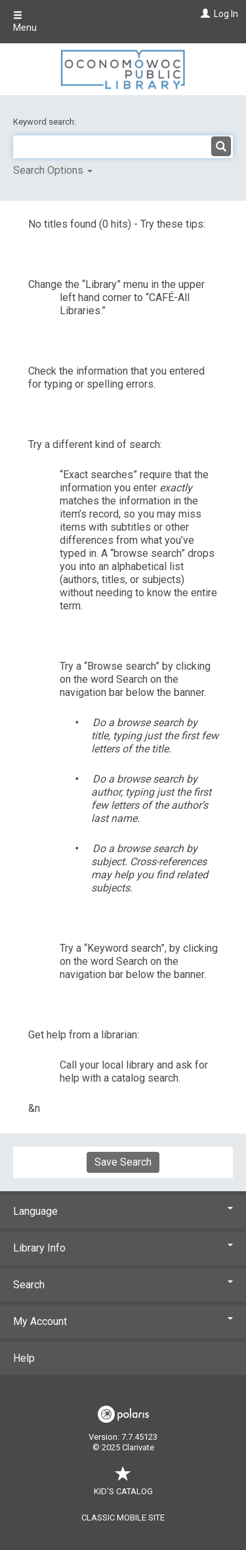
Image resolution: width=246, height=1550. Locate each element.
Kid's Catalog (123, 1484)
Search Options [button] (52, 170)
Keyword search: (45, 122)
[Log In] (203, 14)
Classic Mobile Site (123, 1517)
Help (24, 1358)
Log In (226, 14)
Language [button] (123, 1211)
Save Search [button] (123, 1162)
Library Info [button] (123, 1248)
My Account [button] (123, 1321)
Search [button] (123, 1284)
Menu (25, 21)
